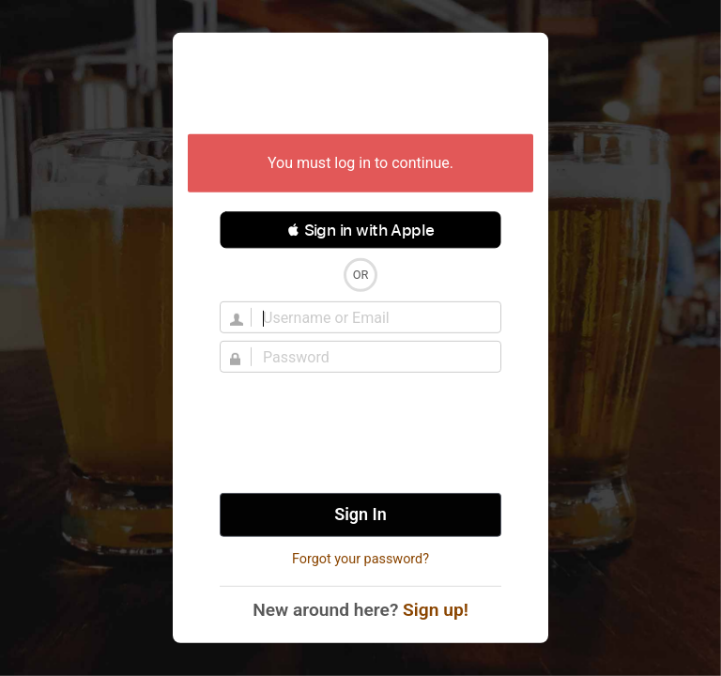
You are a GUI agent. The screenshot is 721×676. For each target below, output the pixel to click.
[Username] (372, 317)
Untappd (360, 85)
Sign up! (435, 610)
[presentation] (360, 432)
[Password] (372, 356)
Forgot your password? (360, 559)
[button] (360, 230)
